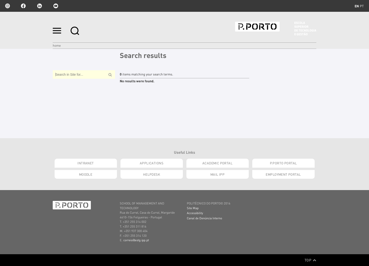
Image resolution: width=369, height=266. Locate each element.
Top (310, 260)
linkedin (39, 6)
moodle (85, 174)
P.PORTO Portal (283, 163)
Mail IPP (217, 174)
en (357, 6)
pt (362, 6)
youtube (55, 6)
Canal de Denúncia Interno (204, 218)
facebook (23, 6)
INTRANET (85, 163)
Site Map (193, 208)
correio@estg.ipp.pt (136, 240)
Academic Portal (217, 163)
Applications (151, 163)
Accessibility (195, 213)
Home (57, 45)
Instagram (7, 6)
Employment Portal (283, 174)
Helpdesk (151, 174)
